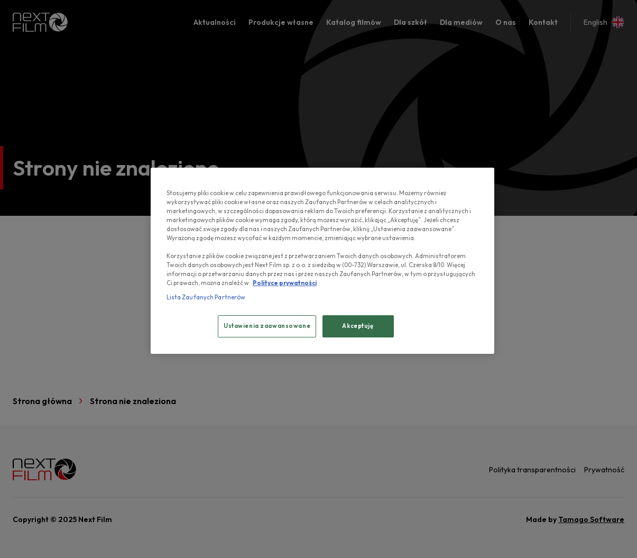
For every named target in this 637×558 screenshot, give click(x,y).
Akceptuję (357, 326)
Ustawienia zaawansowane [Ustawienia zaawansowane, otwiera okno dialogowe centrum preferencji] (267, 326)
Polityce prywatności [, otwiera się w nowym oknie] (285, 283)
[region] (322, 261)
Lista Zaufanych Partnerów (206, 297)
